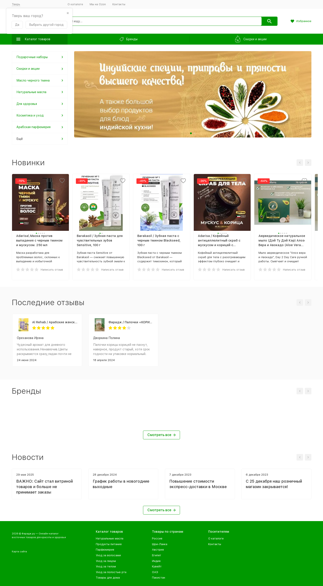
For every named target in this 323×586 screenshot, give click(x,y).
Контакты (118, 4)
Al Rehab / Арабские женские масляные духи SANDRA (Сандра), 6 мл (54, 322)
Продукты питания (109, 544)
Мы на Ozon (98, 4)
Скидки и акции (28, 68)
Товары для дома (108, 577)
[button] (191, 133)
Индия (156, 561)
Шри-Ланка (159, 544)
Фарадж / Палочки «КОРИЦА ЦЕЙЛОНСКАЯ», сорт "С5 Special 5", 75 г (131, 322)
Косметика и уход (30, 115)
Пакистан (158, 577)
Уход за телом (106, 566)
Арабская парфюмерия (33, 127)
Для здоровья (26, 104)
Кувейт (157, 566)
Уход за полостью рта (111, 572)
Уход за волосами (108, 555)
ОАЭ (155, 572)
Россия (157, 538)
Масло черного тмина (33, 80)
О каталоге (75, 4)
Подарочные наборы (32, 57)
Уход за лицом (106, 561)
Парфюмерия (105, 549)
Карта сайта (19, 551)
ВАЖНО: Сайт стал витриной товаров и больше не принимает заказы (44, 486)
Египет (156, 555)
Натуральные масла (31, 92)
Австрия (158, 549)
